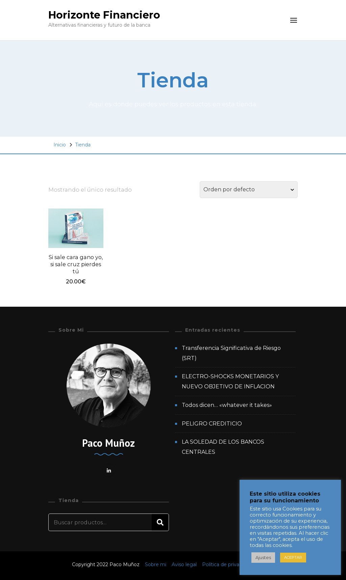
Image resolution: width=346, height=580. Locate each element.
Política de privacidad (227, 564)
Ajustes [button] (263, 557)
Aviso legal (185, 564)
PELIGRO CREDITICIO (212, 423)
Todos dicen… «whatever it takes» (227, 405)
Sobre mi (156, 564)
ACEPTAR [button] (293, 557)
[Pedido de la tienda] (249, 189)
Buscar (160, 522)
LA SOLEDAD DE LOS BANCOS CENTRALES (223, 447)
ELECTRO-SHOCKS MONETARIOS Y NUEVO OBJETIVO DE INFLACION (230, 381)
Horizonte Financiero (104, 15)
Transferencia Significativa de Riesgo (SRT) (231, 353)
